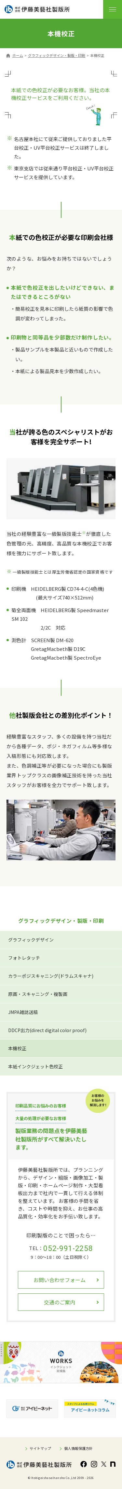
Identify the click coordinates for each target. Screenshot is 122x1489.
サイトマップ (40, 1448)
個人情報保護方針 (78, 1448)
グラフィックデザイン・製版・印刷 (56, 55)
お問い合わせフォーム (60, 1280)
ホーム (17, 55)
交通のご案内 (59, 1302)
